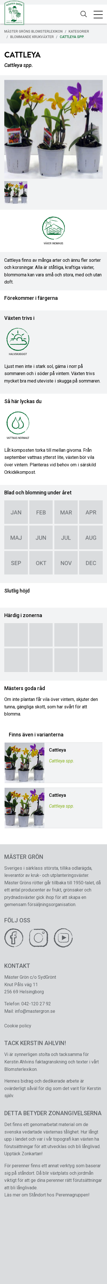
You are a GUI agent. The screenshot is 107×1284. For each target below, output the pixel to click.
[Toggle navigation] (98, 14)
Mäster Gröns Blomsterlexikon (33, 31)
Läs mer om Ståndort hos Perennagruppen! (47, 1195)
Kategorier (79, 31)
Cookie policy (17, 1026)
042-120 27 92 (36, 1003)
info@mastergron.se (35, 1011)
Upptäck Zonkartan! (23, 1153)
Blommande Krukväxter (32, 37)
